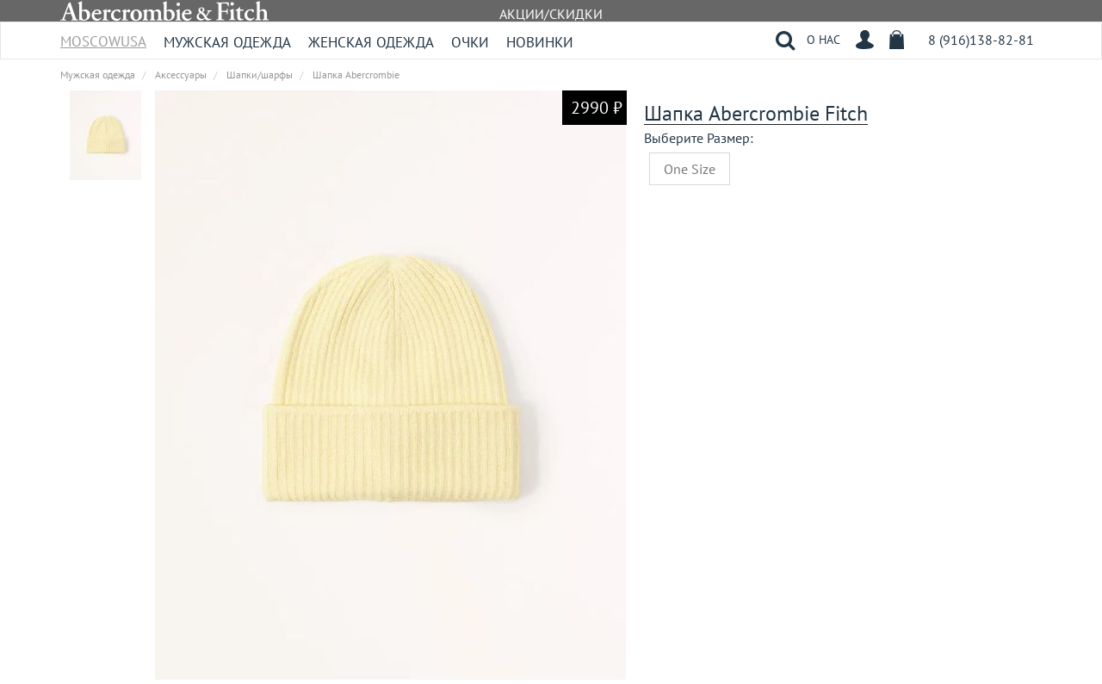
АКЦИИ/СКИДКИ (551, 13)
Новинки (539, 42)
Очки (470, 42)
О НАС (823, 39)
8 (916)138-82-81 (981, 39)
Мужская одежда (227, 42)
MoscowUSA (103, 36)
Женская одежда (371, 42)
